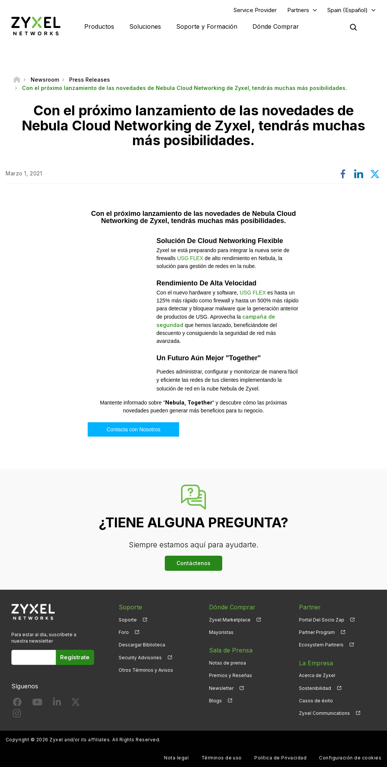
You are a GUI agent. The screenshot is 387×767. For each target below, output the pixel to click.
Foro (124, 632)
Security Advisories (140, 657)
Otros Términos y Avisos (146, 670)
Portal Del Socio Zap (321, 620)
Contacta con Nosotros (133, 429)
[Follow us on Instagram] (17, 715)
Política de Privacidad (280, 758)
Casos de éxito (316, 700)
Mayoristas (221, 632)
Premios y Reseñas (230, 675)
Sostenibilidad (315, 688)
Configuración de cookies (350, 758)
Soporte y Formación (206, 26)
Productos (99, 26)
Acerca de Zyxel (317, 675)
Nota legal (176, 758)
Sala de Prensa (230, 650)
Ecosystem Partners (321, 645)
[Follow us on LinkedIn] (57, 704)
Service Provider (255, 10)
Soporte (128, 620)
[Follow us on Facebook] (17, 704)
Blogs (215, 700)
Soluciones (145, 26)
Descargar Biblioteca (142, 645)
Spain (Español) (347, 10)
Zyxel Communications (324, 713)
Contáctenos (193, 563)
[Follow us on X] (75, 704)
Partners (298, 10)
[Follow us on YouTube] (37, 704)
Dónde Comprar (275, 26)
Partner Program (317, 632)
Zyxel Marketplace (230, 620)
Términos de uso (221, 758)
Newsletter (221, 688)
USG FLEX (190, 258)
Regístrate (75, 657)
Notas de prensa (227, 663)
